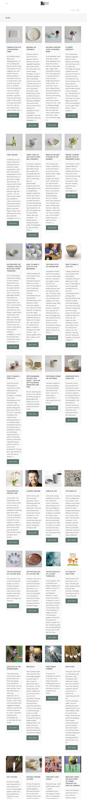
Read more (13, 115)
